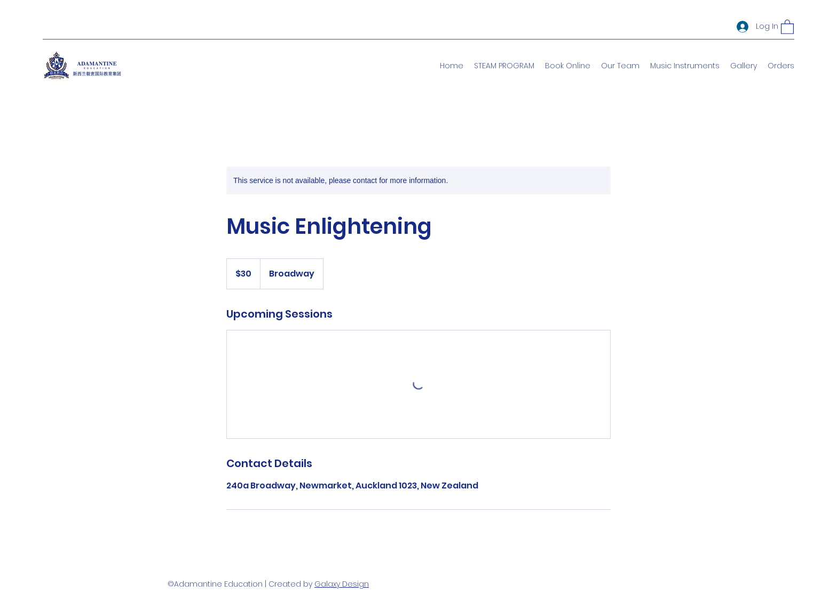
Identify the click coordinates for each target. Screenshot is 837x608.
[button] (787, 26)
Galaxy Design (341, 584)
